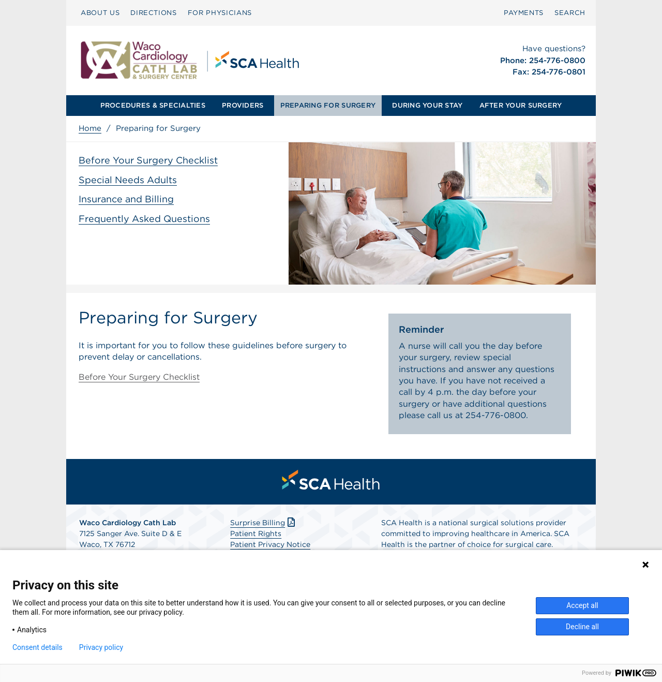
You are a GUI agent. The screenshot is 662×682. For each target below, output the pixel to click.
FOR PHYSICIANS (220, 13)
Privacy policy (101, 647)
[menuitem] (100, 13)
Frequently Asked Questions (144, 218)
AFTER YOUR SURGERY (520, 105)
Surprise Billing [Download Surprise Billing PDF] (263, 522)
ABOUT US (100, 13)
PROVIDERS (242, 105)
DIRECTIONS (153, 13)
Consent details (37, 647)
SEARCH (569, 13)
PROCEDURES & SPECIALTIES (152, 105)
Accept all (582, 605)
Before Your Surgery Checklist (148, 160)
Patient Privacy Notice (270, 544)
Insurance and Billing (126, 199)
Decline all (582, 626)
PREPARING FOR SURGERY (327, 105)
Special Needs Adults (128, 179)
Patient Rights (255, 533)
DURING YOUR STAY (427, 105)
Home (90, 128)
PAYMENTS (524, 13)
